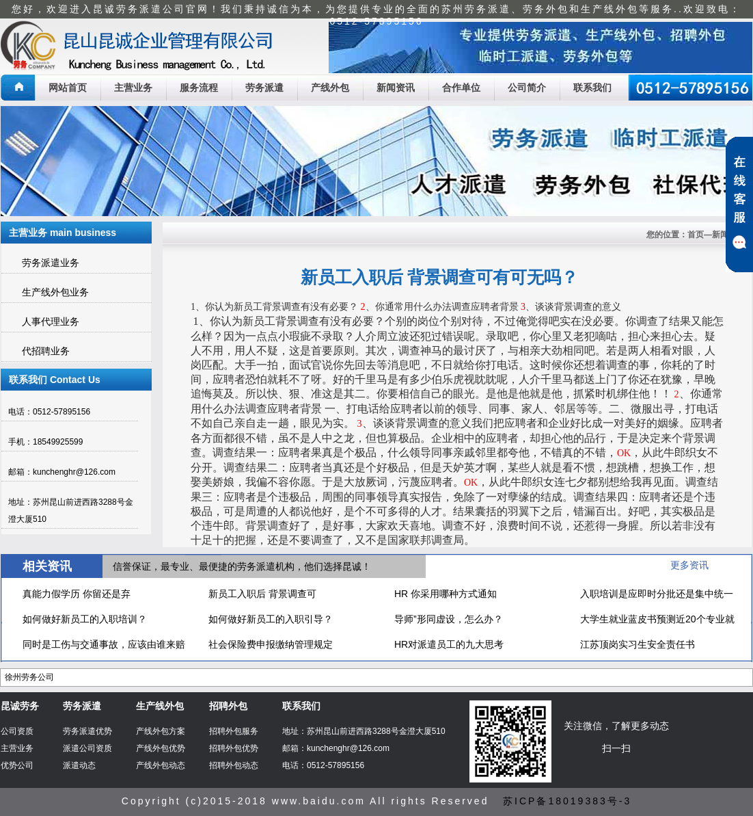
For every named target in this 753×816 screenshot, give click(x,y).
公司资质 (17, 731)
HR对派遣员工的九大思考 (449, 644)
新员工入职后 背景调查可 (262, 593)
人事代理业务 (50, 321)
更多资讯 (689, 565)
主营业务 (133, 87)
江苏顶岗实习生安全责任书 (637, 644)
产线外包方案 (160, 731)
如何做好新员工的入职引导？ (270, 619)
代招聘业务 (46, 350)
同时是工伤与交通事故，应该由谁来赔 (104, 644)
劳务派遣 (264, 87)
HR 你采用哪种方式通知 (445, 593)
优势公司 (17, 765)
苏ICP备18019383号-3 (567, 800)
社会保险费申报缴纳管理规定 (270, 644)
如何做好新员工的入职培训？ (85, 619)
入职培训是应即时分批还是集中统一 (656, 593)
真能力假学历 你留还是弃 (77, 593)
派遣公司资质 (87, 748)
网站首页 (68, 87)
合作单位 (461, 87)
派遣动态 (79, 765)
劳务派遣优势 (87, 731)
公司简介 (527, 87)
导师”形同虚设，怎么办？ (448, 619)
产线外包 (330, 87)
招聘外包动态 (233, 765)
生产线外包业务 (55, 292)
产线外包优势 (160, 748)
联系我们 (592, 87)
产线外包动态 (160, 765)
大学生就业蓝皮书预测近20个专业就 (657, 619)
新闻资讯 (395, 87)
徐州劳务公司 (29, 677)
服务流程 (199, 87)
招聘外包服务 (233, 731)
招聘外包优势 (233, 748)
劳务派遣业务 (50, 262)
